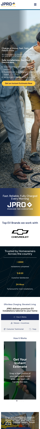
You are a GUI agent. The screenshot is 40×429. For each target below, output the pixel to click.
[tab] (20, 317)
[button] (35, 4)
